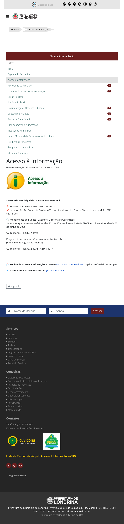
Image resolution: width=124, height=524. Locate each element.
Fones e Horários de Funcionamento (26, 428)
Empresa (12, 338)
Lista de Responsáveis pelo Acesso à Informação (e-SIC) (41, 456)
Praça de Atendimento (19, 119)
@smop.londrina (55, 270)
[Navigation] (7, 16)
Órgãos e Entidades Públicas (22, 352)
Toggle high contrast (85, 4)
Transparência (15, 348)
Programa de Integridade (21, 147)
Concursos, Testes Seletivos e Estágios (27, 381)
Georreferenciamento (19, 395)
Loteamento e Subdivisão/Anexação (27, 91)
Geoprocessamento (18, 391)
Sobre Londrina (16, 406)
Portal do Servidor (17, 363)
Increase (64, 4)
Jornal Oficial (14, 402)
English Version (17, 475)
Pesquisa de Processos (19, 384)
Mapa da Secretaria (18, 153)
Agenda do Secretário (19, 74)
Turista (11, 345)
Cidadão (12, 334)
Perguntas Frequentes (19, 141)
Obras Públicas (16, 96)
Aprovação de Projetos (20, 85)
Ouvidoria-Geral (16, 388)
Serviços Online (16, 356)
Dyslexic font (79, 4)
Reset (74, 4)
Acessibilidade (45, 4)
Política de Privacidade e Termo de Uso (62, 514)
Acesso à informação (19, 80)
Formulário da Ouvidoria (69, 264)
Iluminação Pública (17, 102)
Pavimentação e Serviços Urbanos (26, 108)
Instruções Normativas (19, 130)
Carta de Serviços (17, 359)
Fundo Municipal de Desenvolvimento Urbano (31, 136)
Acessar (97, 311)
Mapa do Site (14, 409)
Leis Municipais (15, 399)
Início (10, 68)
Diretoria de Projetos (18, 113)
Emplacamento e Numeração (23, 125)
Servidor (12, 341)
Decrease (69, 4)
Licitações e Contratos (19, 377)
